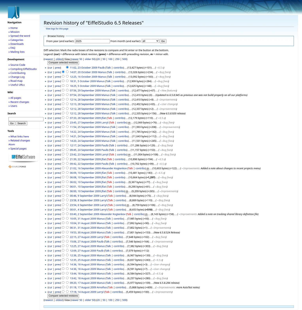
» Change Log (16, 77)
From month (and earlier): (125, 41)
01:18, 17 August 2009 (83, 287)
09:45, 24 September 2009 (85, 150)
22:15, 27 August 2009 (83, 237)
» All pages (14, 98)
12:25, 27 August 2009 (83, 246)
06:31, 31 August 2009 (83, 227)
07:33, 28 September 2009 (85, 118)
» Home (13, 28)
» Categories (15, 40)
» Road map (15, 81)
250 (117, 59)
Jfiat (103, 118)
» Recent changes (18, 102)
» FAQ (11, 48)
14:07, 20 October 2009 (83, 72)
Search (12, 113)
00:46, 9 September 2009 (84, 195)
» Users (12, 106)
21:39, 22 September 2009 (85, 159)
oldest (59, 59)
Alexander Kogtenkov (114, 168)
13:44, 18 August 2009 (83, 273)
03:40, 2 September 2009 (84, 214)
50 (104, 59)
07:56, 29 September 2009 (85, 90)
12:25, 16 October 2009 (83, 76)
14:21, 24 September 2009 (85, 136)
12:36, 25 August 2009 (83, 255)
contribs (118, 67)
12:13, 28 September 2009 (85, 104)
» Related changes (19, 140)
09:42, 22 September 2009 (85, 163)
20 (98, 59)
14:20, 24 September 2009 (85, 141)
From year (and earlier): (60, 41)
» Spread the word (19, 36)
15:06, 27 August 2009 (83, 241)
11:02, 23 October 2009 (83, 67)
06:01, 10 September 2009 (85, 186)
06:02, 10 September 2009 (85, 182)
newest (48, 59)
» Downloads (16, 44)
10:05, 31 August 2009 (83, 218)
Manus (102, 72)
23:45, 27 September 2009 (85, 122)
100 (110, 59)
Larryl (104, 122)
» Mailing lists (16, 52)
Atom (11, 144)
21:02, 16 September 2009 (85, 168)
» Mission (14, 32)
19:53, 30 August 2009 (83, 232)
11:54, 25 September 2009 (85, 127)
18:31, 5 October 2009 (83, 81)
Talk (108, 67)
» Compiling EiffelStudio (22, 69)
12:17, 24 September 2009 (85, 145)
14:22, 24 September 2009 (85, 131)
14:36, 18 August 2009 (83, 264)
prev (57, 67)
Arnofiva (102, 287)
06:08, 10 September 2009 (85, 177)
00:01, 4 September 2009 (84, 209)
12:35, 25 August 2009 (83, 260)
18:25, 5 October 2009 (83, 86)
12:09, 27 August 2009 (83, 250)
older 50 (90, 59)
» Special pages (17, 148)
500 (124, 59)
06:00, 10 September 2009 (85, 191)
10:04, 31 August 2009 (83, 223)
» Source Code (16, 65)
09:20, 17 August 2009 (83, 283)
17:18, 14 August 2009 (83, 292)
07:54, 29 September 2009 (85, 95)
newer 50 (76, 59)
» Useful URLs (16, 84)
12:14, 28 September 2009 (85, 99)
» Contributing (16, 73)
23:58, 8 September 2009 (84, 200)
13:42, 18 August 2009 (83, 278)
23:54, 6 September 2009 (84, 205)
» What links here (18, 136)
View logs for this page (57, 28)
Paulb (101, 67)
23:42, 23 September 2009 (85, 154)
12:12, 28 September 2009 (85, 109)
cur (50, 67)
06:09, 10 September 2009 (85, 173)
